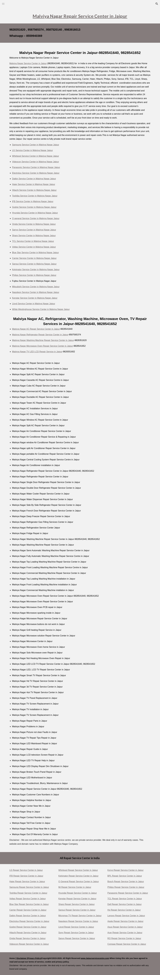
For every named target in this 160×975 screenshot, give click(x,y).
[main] (80, 15)
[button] (3, 3)
